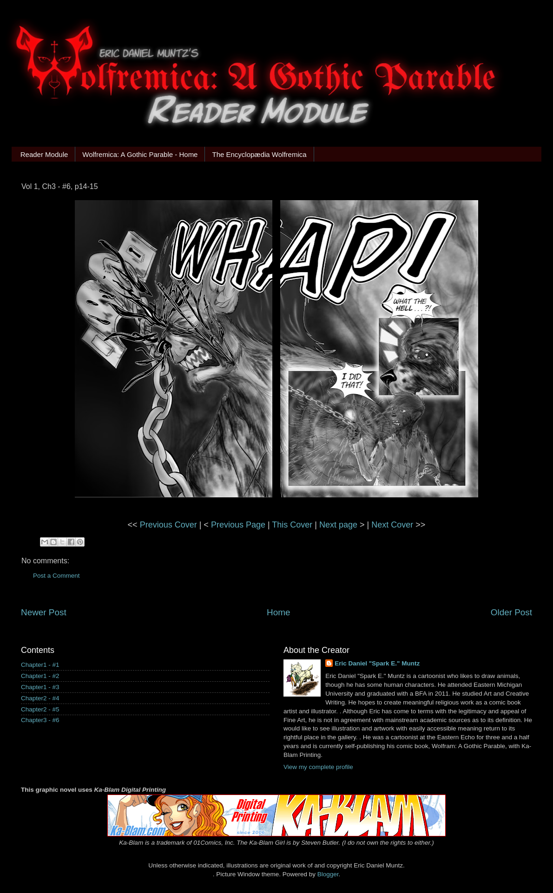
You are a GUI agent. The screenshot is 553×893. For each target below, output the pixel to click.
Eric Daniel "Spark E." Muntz (377, 663)
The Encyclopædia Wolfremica (259, 154)
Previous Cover (168, 524)
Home (278, 612)
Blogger (328, 874)
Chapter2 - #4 (40, 698)
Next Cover (392, 524)
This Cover (292, 524)
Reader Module (44, 154)
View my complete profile (318, 766)
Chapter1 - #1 (40, 664)
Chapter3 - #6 (40, 720)
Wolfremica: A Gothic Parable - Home (140, 154)
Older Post (511, 612)
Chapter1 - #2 (40, 675)
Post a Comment (56, 575)
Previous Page (238, 524)
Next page (338, 524)
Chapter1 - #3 (40, 687)
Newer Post (43, 612)
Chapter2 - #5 (40, 709)
